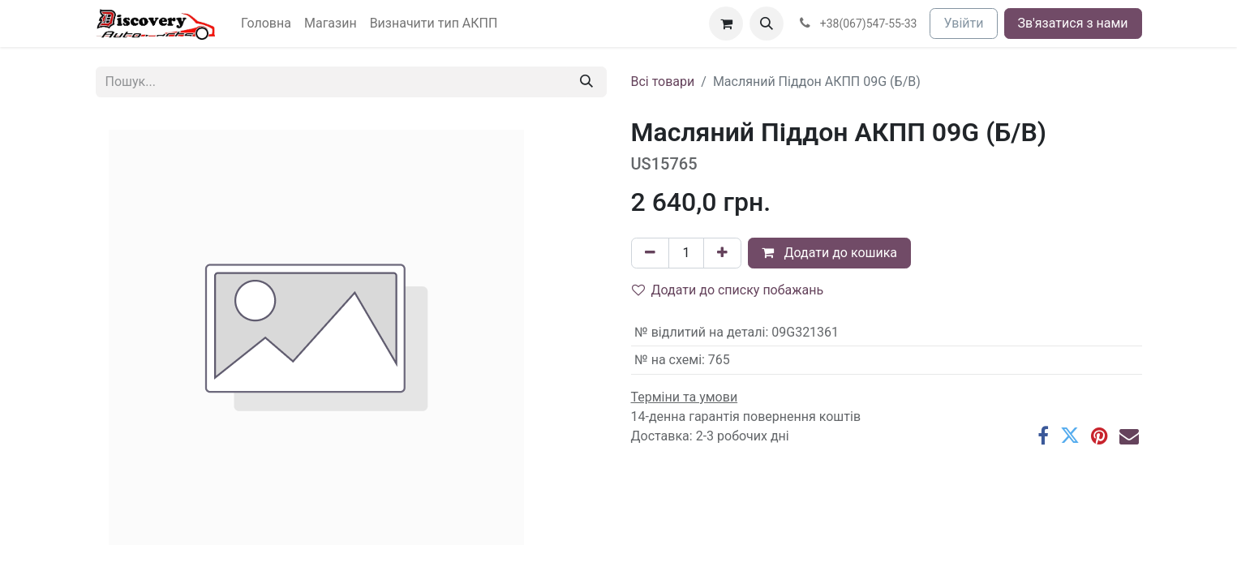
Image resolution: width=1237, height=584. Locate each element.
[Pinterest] (1099, 435)
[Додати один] (722, 253)
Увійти (963, 23)
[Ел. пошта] (1129, 435)
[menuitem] (266, 23)
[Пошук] (586, 82)
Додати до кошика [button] (829, 252)
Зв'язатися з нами (1073, 23)
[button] (767, 23)
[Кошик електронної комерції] (726, 23)
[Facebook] (1043, 435)
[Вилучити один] (650, 253)
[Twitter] (1070, 435)
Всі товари (663, 81)
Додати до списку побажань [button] (728, 290)
